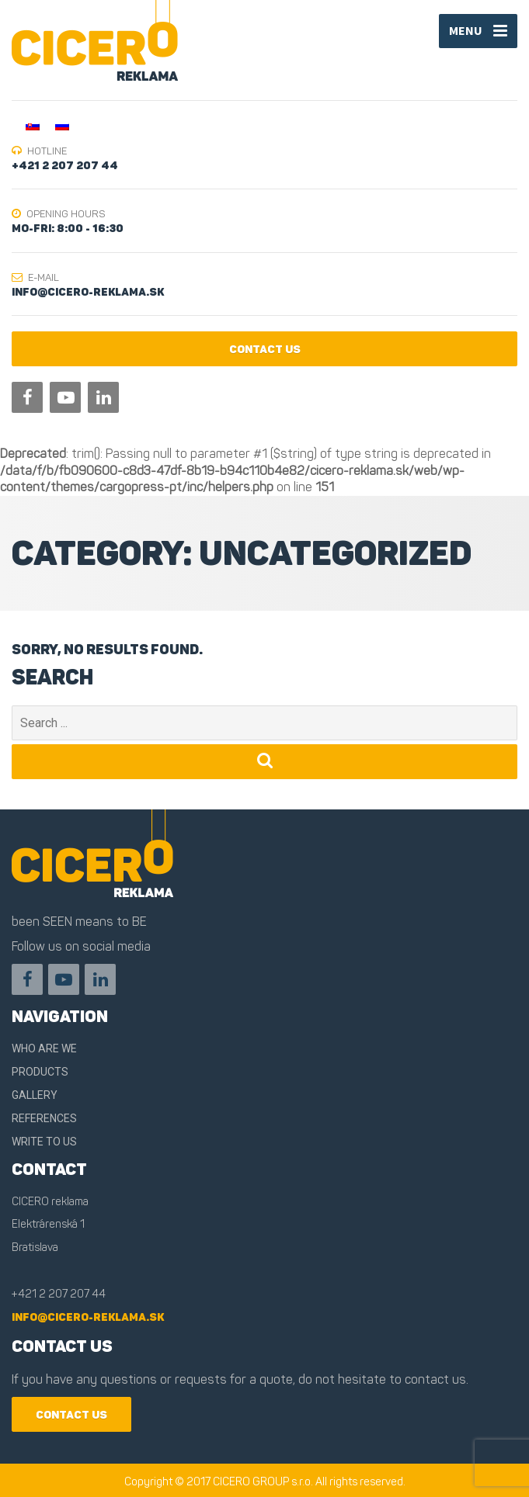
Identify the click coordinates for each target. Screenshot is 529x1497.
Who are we (44, 1048)
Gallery (34, 1095)
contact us (265, 349)
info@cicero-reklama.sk (88, 1317)
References (44, 1118)
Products (40, 1072)
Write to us (44, 1141)
